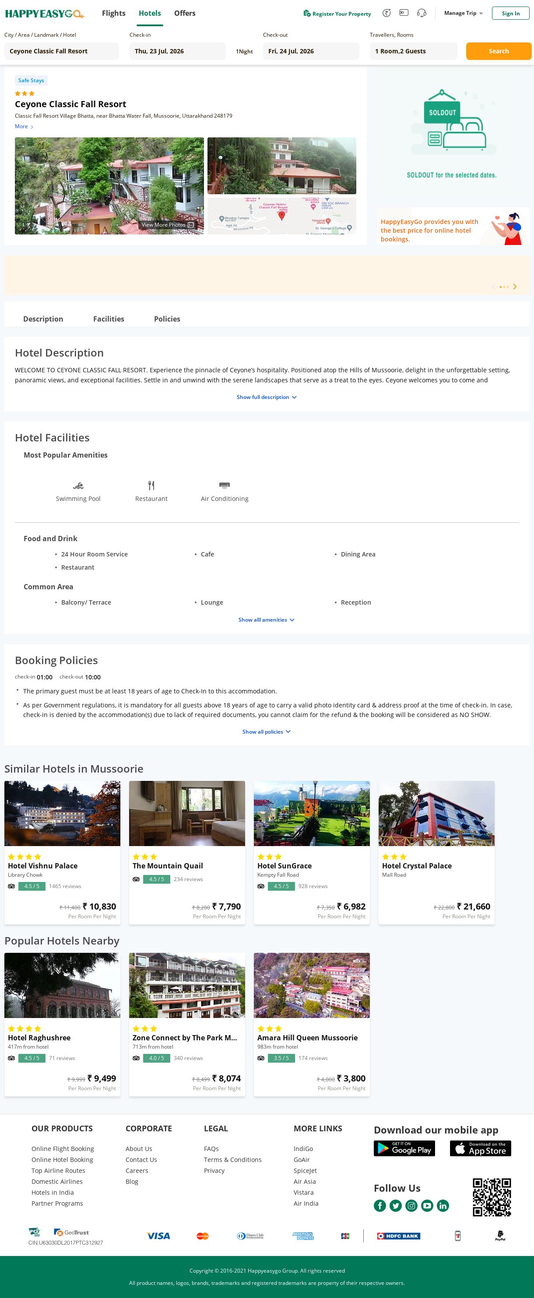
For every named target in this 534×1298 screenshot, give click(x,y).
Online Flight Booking (63, 1148)
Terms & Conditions (233, 1159)
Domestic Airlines (57, 1181)
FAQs (211, 1148)
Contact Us (141, 1159)
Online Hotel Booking (62, 1159)
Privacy (214, 1170)
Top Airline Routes (58, 1170)
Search (499, 51)
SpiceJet (305, 1170)
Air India (306, 1203)
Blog (132, 1181)
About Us (139, 1148)
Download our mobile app (436, 1129)
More (25, 126)
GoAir (302, 1159)
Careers (137, 1170)
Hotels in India (53, 1192)
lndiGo (303, 1148)
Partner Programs (57, 1203)
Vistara (304, 1192)
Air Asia (305, 1181)
